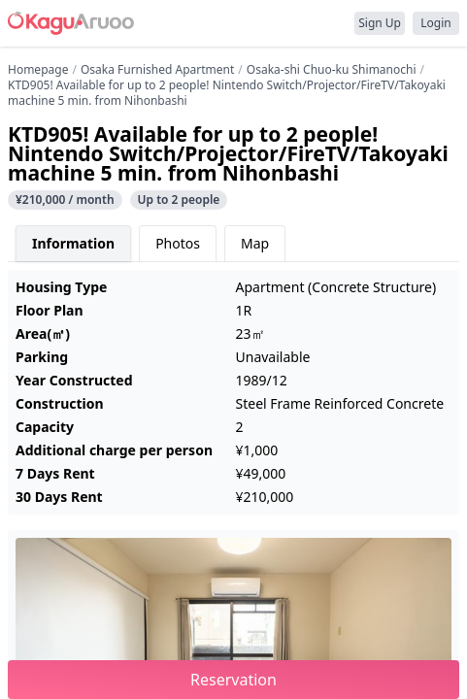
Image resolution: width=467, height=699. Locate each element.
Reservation (233, 679)
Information (73, 243)
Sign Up (379, 23)
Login (435, 23)
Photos (177, 243)
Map (255, 243)
